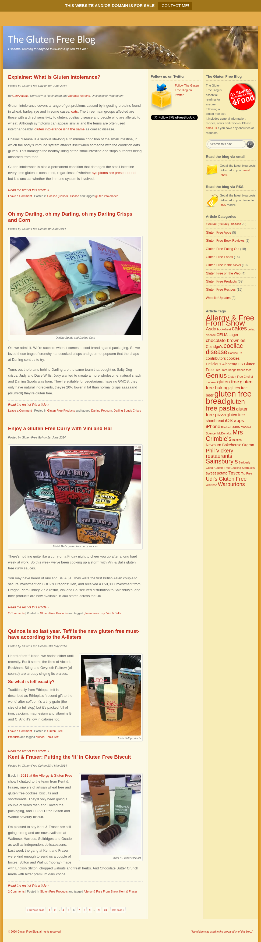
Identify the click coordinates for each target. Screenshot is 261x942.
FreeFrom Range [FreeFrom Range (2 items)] (225, 370)
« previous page (35, 910)
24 (105, 910)
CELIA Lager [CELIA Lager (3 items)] (227, 335)
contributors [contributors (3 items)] (216, 358)
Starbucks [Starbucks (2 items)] (248, 467)
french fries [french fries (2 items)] (244, 370)
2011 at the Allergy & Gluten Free (46, 775)
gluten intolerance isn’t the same (59, 129)
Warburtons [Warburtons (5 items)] (231, 484)
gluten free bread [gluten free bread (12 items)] (229, 397)
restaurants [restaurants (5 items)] (219, 456)
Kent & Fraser (128, 891)
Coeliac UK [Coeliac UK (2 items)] (235, 353)
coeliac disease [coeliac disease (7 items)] (224, 349)
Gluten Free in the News (223, 265)
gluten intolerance (106, 196)
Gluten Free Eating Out (222, 249)
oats (74, 111)
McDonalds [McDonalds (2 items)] (224, 433)
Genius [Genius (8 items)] (216, 375)
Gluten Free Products (61, 410)
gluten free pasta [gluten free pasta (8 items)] (225, 405)
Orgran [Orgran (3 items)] (248, 445)
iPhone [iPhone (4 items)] (213, 426)
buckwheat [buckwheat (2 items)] (224, 329)
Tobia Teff (52, 736)
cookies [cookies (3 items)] (233, 358)
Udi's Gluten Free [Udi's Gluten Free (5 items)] (226, 479)
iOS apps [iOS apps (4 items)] (234, 420)
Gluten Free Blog (27, 931)
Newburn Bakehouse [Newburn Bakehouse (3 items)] (223, 445)
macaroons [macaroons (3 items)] (230, 426)
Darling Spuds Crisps (127, 410)
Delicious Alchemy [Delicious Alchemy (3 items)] (221, 364)
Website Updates (218, 298)
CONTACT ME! (175, 5)
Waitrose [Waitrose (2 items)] (211, 485)
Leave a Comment (20, 196)
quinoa (40, 736)
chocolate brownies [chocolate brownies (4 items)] (225, 340)
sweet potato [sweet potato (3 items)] (217, 473)
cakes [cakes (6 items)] (239, 328)
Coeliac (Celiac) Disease (63, 196)
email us (211, 128)
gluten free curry (94, 613)
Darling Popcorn (101, 410)
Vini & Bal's (113, 613)
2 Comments (16, 613)
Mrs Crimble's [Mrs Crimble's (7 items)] (224, 435)
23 (98, 910)
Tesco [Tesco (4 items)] (234, 473)
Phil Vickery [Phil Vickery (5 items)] (219, 451)
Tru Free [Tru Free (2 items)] (246, 473)
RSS (223, 204)
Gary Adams (20, 95)
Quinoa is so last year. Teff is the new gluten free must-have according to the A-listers (74, 634)
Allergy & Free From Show (101, 891)
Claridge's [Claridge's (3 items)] (214, 346)
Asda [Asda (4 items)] (211, 328)
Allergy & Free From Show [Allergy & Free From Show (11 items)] (230, 320)
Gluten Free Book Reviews (225, 240)
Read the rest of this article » (28, 190)
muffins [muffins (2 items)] (237, 439)
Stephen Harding (79, 95)
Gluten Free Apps (218, 232)
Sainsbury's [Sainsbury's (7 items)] (222, 461)
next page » (118, 910)
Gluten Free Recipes (221, 289)
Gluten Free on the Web (223, 273)
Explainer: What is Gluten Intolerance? (54, 77)
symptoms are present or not (114, 173)
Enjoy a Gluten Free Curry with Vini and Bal (60, 428)
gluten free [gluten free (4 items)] (228, 381)
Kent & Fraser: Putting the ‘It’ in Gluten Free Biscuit (69, 757)
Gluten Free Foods (219, 257)
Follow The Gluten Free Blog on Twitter (187, 90)
